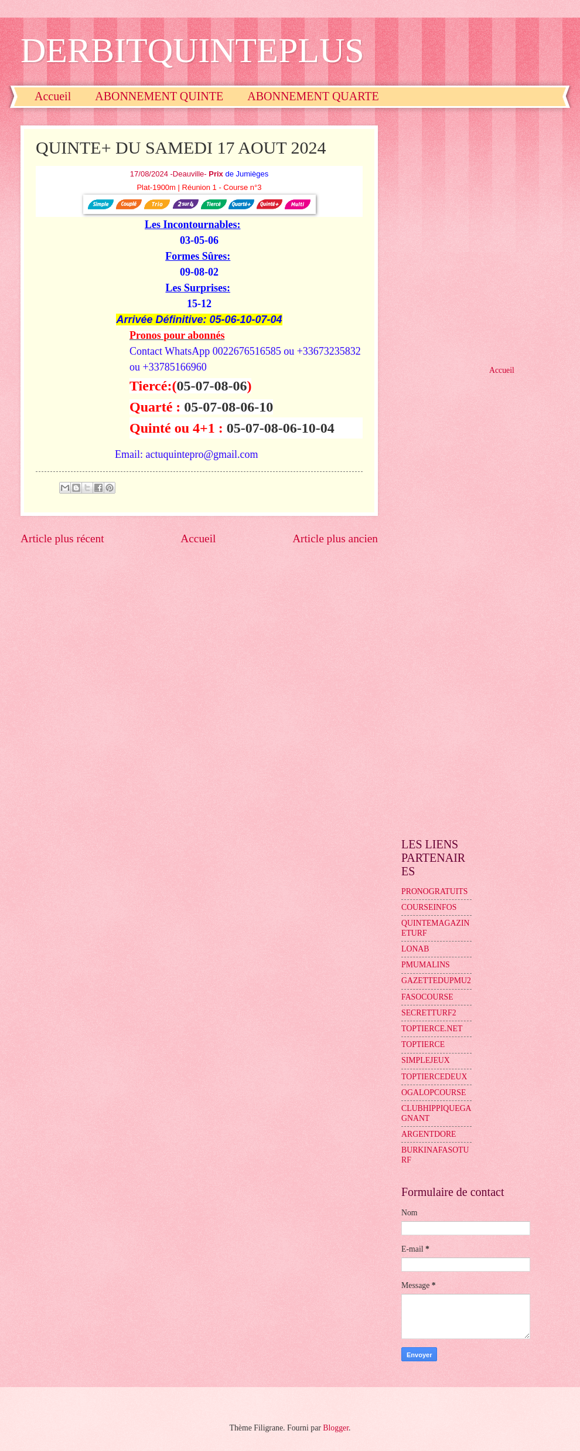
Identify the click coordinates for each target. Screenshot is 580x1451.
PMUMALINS (425, 964)
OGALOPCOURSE (433, 1092)
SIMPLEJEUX (425, 1060)
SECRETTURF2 (428, 1012)
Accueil (53, 96)
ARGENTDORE (428, 1134)
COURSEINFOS (428, 907)
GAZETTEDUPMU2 (436, 980)
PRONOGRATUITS (434, 891)
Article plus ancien (335, 538)
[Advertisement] (118, 235)
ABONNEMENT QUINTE (159, 96)
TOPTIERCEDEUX (434, 1076)
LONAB (415, 948)
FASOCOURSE (427, 997)
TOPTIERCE (423, 1044)
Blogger (336, 1427)
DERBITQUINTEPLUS (192, 50)
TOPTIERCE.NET (431, 1028)
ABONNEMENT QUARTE (313, 96)
